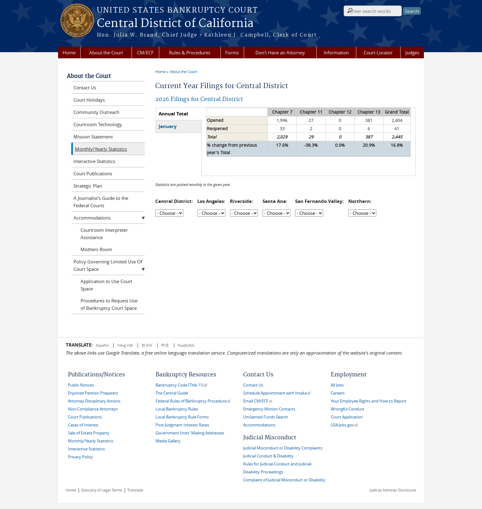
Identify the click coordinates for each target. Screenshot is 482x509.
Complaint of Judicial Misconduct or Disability (284, 480)
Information (336, 52)
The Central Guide (172, 393)
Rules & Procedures (189, 52)
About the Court (106, 52)
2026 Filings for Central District (199, 99)
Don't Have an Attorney (280, 52)
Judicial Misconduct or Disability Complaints (282, 448)
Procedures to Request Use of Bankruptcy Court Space (109, 304)
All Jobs (337, 385)
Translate (135, 490)
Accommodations (92, 218)
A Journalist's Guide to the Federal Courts (100, 201)
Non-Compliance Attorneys (93, 409)
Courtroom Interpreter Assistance (104, 233)
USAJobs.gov (344, 425)
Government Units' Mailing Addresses (190, 433)
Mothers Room (96, 249)
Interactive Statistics (94, 161)
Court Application (347, 417)
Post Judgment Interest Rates (182, 425)
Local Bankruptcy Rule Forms (182, 417)
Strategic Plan (87, 186)
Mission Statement (93, 137)
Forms (232, 52)
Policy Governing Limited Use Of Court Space (107, 265)
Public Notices (81, 385)
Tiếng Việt (125, 345)
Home (69, 52)
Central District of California (175, 24)
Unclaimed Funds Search (265, 417)
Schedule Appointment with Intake (276, 393)
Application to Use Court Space (106, 285)
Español (103, 345)
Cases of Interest (83, 425)
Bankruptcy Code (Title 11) (181, 385)
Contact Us (84, 87)
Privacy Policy (80, 457)
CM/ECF (145, 52)
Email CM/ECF (257, 401)
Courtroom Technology (97, 124)
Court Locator (378, 52)
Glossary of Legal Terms (101, 490)
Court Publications (92, 173)
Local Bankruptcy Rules (177, 409)
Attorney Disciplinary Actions (94, 401)
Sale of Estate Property (88, 433)
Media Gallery (168, 441)
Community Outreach (96, 112)
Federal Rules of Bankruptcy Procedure (193, 401)
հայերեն (186, 345)
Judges (412, 52)
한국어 (146, 345)
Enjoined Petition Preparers (93, 393)
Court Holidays (89, 100)
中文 (165, 345)
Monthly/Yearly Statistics (101, 149)
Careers (338, 393)
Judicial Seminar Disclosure (393, 490)
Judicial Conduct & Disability (268, 456)
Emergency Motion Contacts (269, 409)
